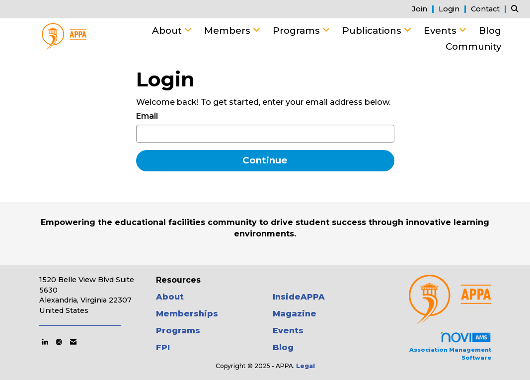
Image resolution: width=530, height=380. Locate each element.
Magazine (294, 313)
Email (147, 116)
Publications (373, 30)
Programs (297, 30)
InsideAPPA (299, 297)
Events (441, 30)
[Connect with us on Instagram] (59, 341)
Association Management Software (450, 346)
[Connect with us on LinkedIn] (45, 341)
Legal (305, 366)
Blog (490, 30)
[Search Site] (517, 8)
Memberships (187, 313)
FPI (163, 347)
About (168, 30)
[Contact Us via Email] (73, 341)
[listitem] (424, 8)
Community (473, 46)
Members (228, 30)
